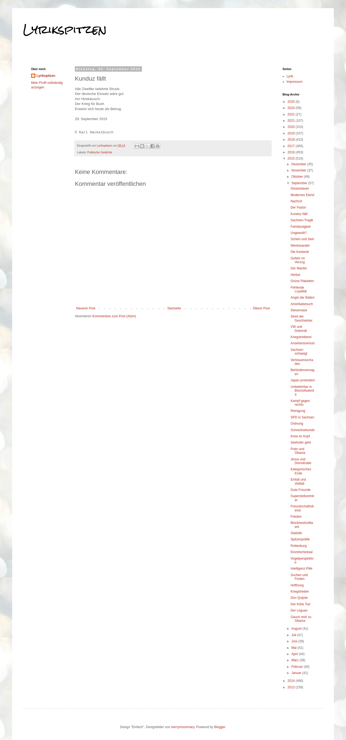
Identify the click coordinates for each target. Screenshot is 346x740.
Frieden (296, 516)
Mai (294, 648)
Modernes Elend (302, 195)
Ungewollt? (299, 233)
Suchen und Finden (299, 577)
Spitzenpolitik (300, 539)
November (299, 170)
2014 (292, 681)
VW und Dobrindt (299, 328)
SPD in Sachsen (302, 417)
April (295, 654)
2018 (292, 139)
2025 (292, 102)
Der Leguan (299, 610)
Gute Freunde (301, 490)
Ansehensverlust (303, 343)
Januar (296, 673)
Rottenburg (299, 546)
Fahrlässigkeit (301, 227)
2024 (292, 108)
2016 (292, 152)
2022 (292, 114)
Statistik (296, 533)
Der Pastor (298, 207)
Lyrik (290, 76)
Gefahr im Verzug (298, 260)
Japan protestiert (303, 380)
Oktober (297, 177)
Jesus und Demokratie (301, 461)
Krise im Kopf (300, 436)
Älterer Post (261, 308)
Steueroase (299, 310)
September (299, 183)
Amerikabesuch (302, 304)
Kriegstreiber (300, 591)
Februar (297, 667)
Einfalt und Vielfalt (298, 481)
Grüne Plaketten (302, 281)
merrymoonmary (182, 727)
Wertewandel (300, 245)
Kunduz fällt (299, 214)
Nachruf (296, 201)
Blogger (219, 727)
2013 (292, 687)
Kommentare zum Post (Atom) (114, 316)
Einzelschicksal (301, 552)
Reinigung (298, 411)
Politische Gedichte (99, 152)
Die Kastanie (300, 252)
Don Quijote (299, 598)
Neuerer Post (85, 308)
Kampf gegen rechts (300, 403)
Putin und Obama (298, 451)
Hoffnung (297, 585)
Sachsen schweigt (299, 351)
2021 (292, 121)
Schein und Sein (302, 239)
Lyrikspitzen (65, 29)
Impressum (294, 82)
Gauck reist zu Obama (301, 619)
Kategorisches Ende (301, 471)
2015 (292, 158)
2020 (292, 127)
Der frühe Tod (300, 604)
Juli (294, 635)
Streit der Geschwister (301, 318)
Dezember (299, 164)
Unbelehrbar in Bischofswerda (302, 391)
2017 (292, 146)
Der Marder (299, 268)
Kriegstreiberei (301, 337)
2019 (292, 133)
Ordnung (297, 423)
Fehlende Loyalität (299, 289)
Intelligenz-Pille (301, 568)
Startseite (174, 308)
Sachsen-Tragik (302, 220)
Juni (294, 641)
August (296, 628)
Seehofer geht (301, 442)
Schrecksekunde (303, 430)
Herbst (295, 275)
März (295, 660)
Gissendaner (300, 188)
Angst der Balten (303, 297)
